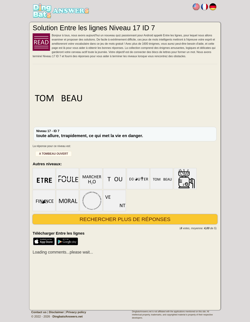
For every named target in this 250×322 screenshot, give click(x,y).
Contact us (39, 312)
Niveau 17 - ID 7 (125, 133)
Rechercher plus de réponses (125, 219)
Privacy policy (76, 312)
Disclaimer (56, 312)
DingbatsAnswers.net (67, 316)
